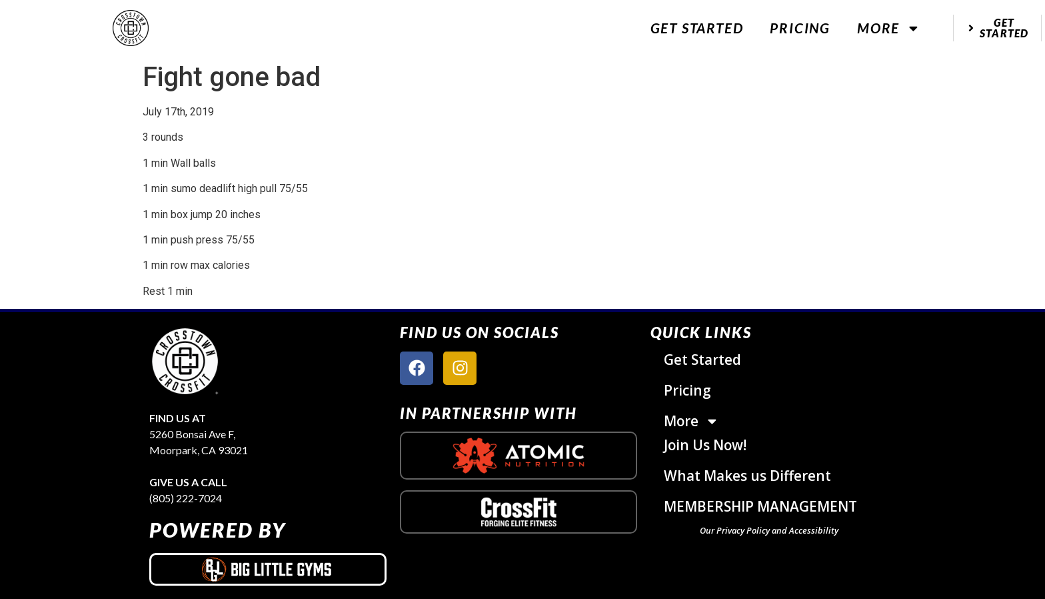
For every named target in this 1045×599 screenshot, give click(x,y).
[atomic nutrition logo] (518, 455)
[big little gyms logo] (268, 569)
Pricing (800, 27)
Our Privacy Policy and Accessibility (769, 530)
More (888, 28)
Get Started (697, 27)
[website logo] (130, 28)
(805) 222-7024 (185, 498)
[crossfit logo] (518, 512)
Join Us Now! (705, 445)
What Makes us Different (747, 475)
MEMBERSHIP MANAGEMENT (760, 506)
